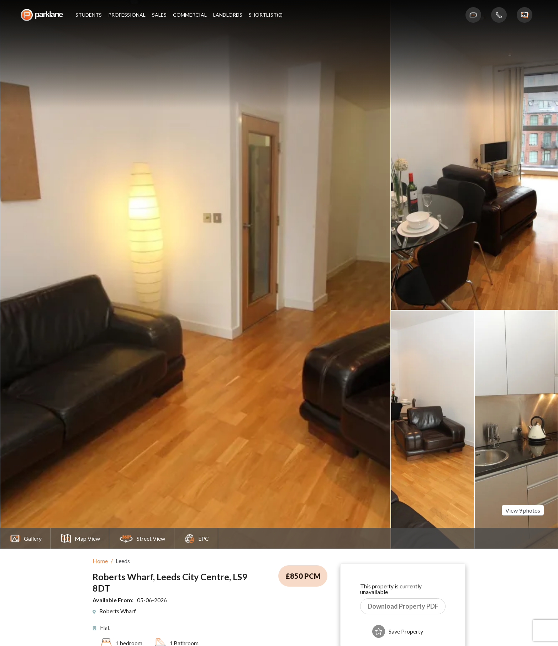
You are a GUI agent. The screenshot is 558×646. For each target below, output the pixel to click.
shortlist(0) (266, 14)
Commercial (190, 14)
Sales (159, 14)
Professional (127, 14)
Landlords (227, 14)
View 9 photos (522, 499)
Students (88, 14)
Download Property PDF (403, 606)
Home (100, 560)
